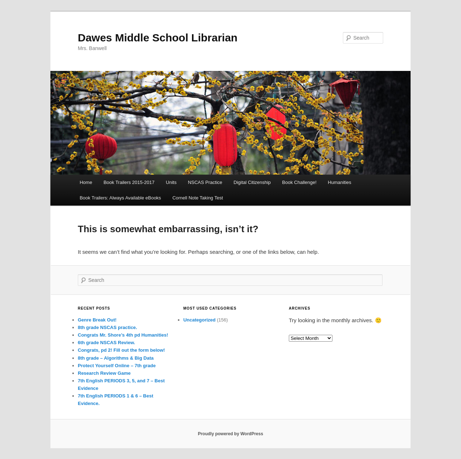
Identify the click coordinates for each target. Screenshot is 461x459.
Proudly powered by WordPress (230, 433)
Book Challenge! (299, 182)
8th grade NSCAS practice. (107, 327)
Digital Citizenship (252, 182)
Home (86, 182)
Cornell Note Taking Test (198, 198)
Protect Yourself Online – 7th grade (117, 365)
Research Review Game (104, 373)
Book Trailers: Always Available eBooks (120, 198)
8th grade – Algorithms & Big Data (115, 358)
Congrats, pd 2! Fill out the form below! (121, 350)
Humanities (339, 182)
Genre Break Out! (97, 320)
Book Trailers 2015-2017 (129, 182)
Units (171, 182)
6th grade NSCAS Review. (106, 342)
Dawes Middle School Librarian (157, 38)
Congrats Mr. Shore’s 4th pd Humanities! (123, 335)
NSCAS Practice (205, 182)
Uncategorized (199, 320)
